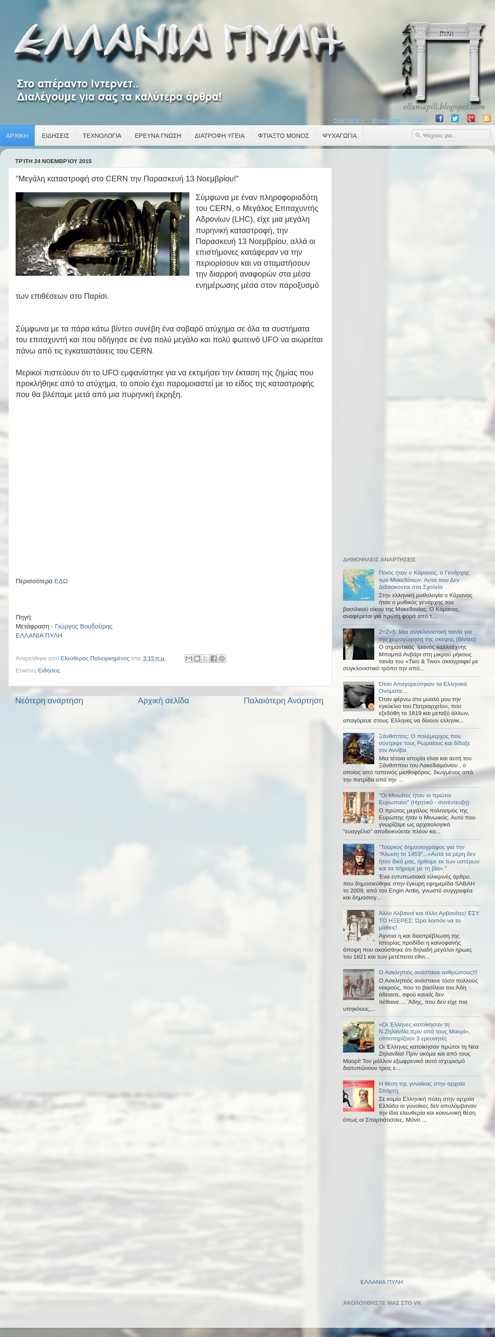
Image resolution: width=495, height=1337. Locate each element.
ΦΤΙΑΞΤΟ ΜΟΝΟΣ (283, 135)
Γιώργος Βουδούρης (83, 626)
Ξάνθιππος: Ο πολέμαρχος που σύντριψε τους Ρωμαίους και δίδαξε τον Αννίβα (424, 743)
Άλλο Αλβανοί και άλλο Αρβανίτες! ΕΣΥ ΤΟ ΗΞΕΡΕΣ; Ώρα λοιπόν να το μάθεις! (429, 920)
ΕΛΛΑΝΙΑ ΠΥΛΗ (39, 635)
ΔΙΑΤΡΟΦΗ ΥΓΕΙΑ (219, 135)
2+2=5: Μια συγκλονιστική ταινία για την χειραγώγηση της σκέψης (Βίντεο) (427, 635)
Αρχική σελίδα (163, 700)
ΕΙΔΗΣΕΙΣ (55, 135)
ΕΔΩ (61, 581)
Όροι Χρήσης (348, 120)
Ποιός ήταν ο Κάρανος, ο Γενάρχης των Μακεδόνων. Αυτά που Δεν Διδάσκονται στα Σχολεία (424, 579)
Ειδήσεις (49, 670)
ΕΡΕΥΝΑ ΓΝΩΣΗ (158, 135)
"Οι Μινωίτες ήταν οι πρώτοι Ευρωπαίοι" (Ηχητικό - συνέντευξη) (424, 799)
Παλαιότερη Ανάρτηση (283, 700)
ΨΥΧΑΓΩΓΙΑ (340, 135)
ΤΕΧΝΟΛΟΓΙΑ (102, 135)
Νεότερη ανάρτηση (49, 700)
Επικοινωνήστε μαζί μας (400, 120)
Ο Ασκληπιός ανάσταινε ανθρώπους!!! (428, 972)
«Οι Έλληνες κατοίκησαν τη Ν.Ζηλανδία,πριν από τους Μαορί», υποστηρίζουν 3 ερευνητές (424, 1031)
